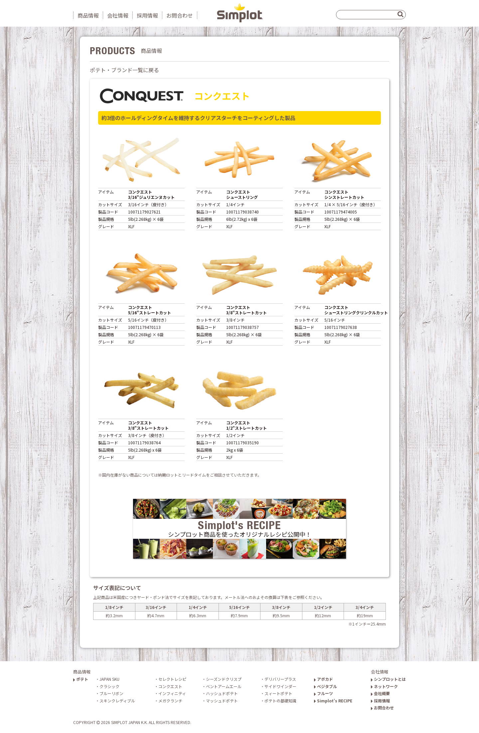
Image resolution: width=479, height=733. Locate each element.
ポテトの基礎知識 (280, 700)
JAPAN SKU (109, 679)
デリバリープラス (280, 679)
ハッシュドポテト (222, 693)
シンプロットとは (388, 679)
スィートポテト (278, 693)
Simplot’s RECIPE (333, 700)
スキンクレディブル (117, 700)
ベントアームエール (223, 686)
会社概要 (380, 693)
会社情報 (117, 15)
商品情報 (88, 15)
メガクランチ (170, 700)
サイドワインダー (280, 686)
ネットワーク (384, 686)
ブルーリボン (111, 693)
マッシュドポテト (222, 700)
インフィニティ (172, 693)
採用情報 (147, 15)
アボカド (323, 679)
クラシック (109, 686)
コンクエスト (170, 686)
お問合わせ (179, 15)
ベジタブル (325, 686)
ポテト (80, 679)
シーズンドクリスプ (223, 679)
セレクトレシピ (172, 679)
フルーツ (323, 693)
